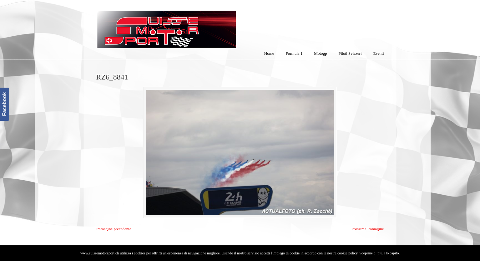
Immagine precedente (113, 229)
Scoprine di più (370, 253)
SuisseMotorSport (193, 25)
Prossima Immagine (367, 229)
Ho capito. (392, 253)
